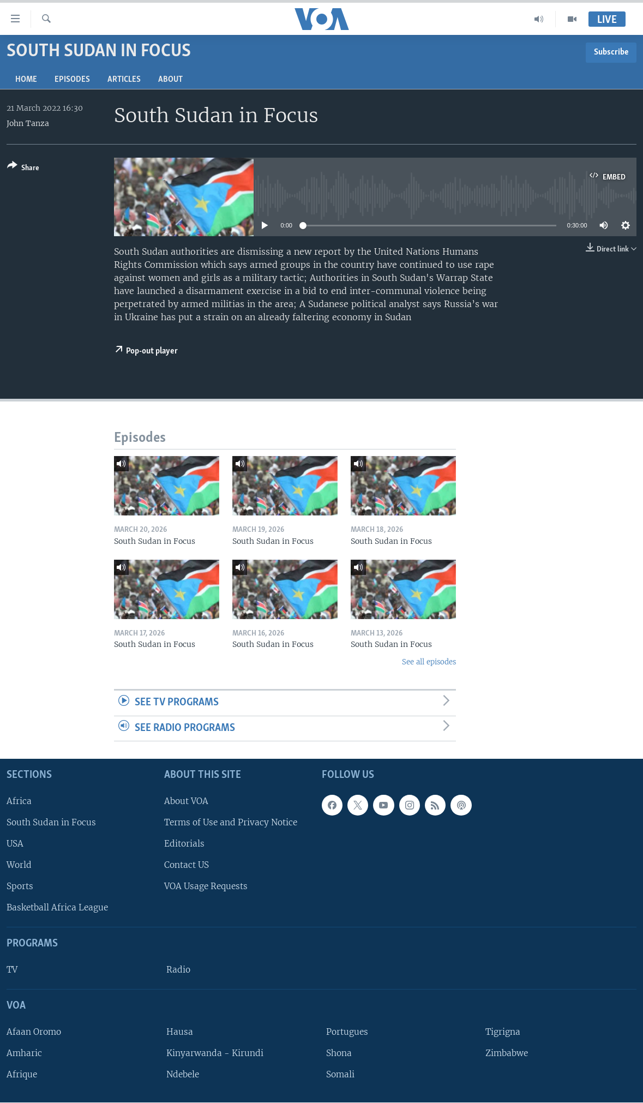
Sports (20, 887)
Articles (124, 79)
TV (12, 969)
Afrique (22, 1074)
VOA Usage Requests (206, 887)
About (170, 79)
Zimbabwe (506, 1053)
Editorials (184, 843)
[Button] (23, 169)
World (19, 865)
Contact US (186, 865)
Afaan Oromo (34, 1032)
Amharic (24, 1053)
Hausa (179, 1032)
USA (15, 843)
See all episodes (429, 662)
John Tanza (28, 123)
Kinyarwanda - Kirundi (214, 1053)
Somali (340, 1074)
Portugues (347, 1032)
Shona (339, 1053)
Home (26, 79)
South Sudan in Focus (51, 822)
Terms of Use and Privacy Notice (230, 822)
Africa (19, 801)
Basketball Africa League (57, 908)
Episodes (72, 79)
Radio (178, 969)
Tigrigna (502, 1032)
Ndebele (182, 1074)
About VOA (186, 801)
